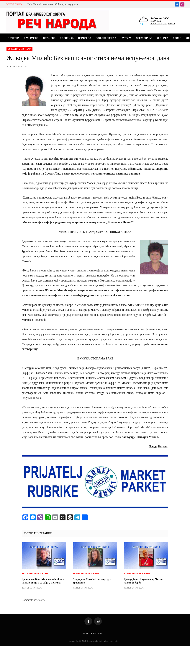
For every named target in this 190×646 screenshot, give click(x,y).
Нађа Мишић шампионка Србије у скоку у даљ (52, 4)
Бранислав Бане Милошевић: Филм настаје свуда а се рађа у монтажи (43, 581)
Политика (67, 38)
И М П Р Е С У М (92, 633)
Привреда (84, 38)
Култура (126, 38)
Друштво (49, 38)
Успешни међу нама (19, 49)
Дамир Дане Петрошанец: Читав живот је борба (143, 581)
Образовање (144, 38)
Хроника (162, 38)
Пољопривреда (106, 38)
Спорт (177, 38)
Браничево (31, 38)
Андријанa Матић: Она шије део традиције (92, 581)
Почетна (13, 38)
